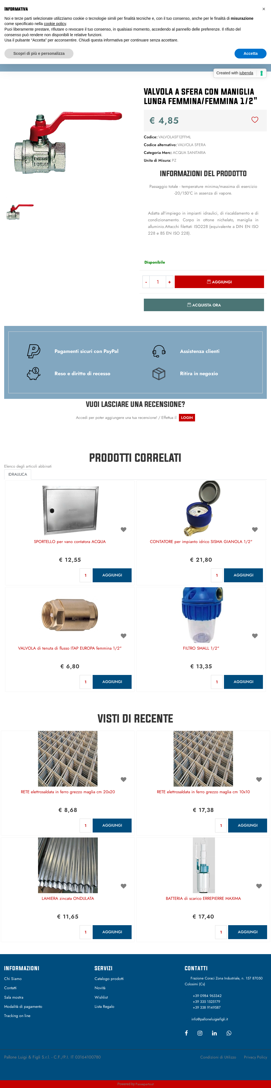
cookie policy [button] (55, 23)
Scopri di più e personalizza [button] (39, 53)
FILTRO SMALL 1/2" (201, 648)
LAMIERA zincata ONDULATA (68, 899)
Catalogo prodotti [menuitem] (109, 978)
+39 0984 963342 (207, 995)
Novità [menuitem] (100, 988)
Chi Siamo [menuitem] (13, 978)
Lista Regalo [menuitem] (104, 1006)
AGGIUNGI (112, 575)
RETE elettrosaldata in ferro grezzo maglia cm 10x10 (203, 792)
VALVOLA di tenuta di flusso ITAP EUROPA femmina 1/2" (70, 648)
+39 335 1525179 (206, 1001)
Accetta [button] (250, 53)
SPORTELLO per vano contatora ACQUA (70, 542)
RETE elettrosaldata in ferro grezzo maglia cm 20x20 (68, 792)
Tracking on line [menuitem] (17, 1015)
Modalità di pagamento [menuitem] (23, 1006)
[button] (68, 139)
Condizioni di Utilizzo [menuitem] (218, 1057)
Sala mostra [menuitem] (13, 997)
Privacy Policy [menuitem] (255, 1057)
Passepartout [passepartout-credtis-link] (145, 1084)
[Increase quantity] (169, 282)
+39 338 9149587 (207, 1007)
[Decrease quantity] (145, 282)
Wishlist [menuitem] (101, 997)
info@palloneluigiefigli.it (209, 1019)
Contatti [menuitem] (10, 988)
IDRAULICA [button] (17, 474)
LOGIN (187, 417)
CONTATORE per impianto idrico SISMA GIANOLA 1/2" (201, 542)
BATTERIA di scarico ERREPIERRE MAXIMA (203, 899)
